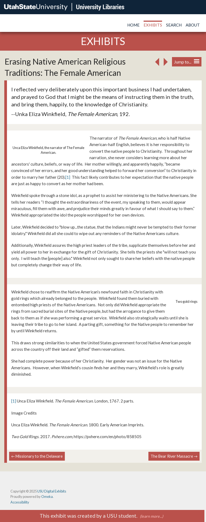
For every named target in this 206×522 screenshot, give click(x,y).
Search (174, 25)
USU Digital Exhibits (51, 491)
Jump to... (186, 61)
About (193, 25)
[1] (67, 177)
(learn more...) (151, 516)
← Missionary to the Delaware (37, 456)
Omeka (47, 496)
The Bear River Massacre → (174, 456)
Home (133, 25)
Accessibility (19, 502)
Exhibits (153, 25)
